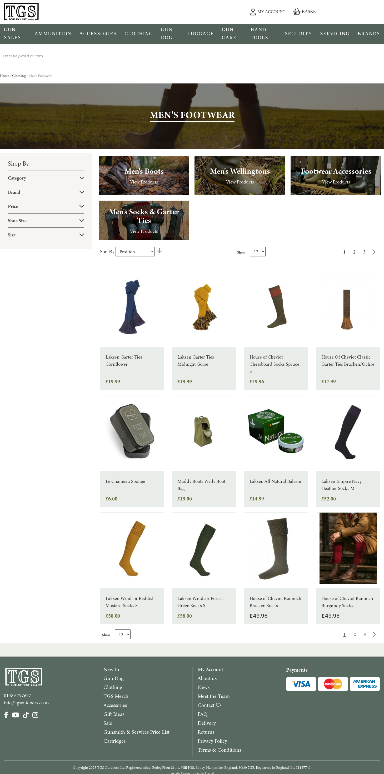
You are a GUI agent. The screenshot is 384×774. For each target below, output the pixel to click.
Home (5, 54)
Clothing (19, 54)
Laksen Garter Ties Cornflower (124, 339)
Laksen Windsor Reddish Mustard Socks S (130, 580)
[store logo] (64, 12)
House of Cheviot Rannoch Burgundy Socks (347, 580)
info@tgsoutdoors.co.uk (27, 681)
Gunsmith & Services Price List (136, 710)
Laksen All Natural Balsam (275, 460)
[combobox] (194, 12)
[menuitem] (15, 34)
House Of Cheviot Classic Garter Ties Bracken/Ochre (347, 339)
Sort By (107, 230)
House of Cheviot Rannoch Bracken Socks (275, 580)
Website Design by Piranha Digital (192, 752)
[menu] (192, 34)
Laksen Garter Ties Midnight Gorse (195, 339)
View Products (144, 160)
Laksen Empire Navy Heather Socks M (341, 463)
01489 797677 (17, 674)
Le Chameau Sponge (125, 460)
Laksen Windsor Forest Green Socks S (200, 580)
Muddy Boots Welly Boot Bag (201, 463)
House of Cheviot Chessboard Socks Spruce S (274, 342)
